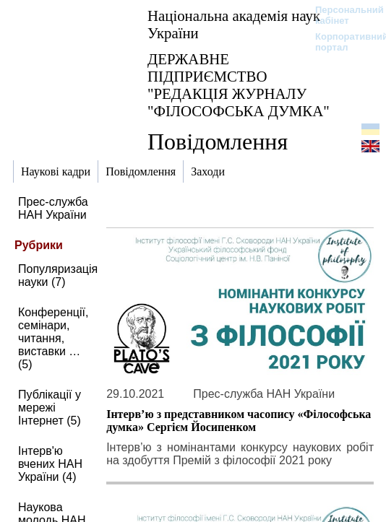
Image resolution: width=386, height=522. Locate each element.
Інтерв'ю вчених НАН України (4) (50, 464)
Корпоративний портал (342, 42)
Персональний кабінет (342, 15)
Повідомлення (217, 142)
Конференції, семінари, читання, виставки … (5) (53, 338)
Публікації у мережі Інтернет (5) (49, 407)
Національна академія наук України (233, 24)
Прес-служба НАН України (53, 208)
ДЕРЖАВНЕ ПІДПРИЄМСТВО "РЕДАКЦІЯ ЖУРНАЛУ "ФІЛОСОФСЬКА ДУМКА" (238, 85)
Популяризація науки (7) (58, 275)
